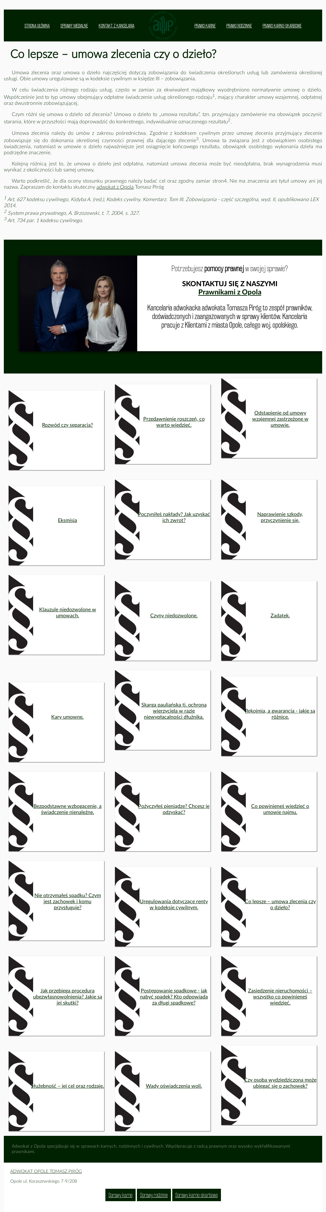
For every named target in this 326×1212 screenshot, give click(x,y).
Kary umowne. (67, 717)
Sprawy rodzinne (154, 1195)
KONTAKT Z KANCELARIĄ (116, 25)
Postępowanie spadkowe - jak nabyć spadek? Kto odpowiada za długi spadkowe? (174, 996)
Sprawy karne (120, 1195)
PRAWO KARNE (205, 25)
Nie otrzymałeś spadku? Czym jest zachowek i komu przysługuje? (67, 901)
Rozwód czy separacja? (67, 425)
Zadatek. (280, 615)
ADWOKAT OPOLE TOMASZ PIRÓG (46, 1171)
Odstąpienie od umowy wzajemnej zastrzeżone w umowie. (280, 419)
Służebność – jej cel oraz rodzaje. (67, 1086)
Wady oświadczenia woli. (174, 1086)
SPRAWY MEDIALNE (74, 25)
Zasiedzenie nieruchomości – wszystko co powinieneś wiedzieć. (280, 996)
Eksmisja (67, 520)
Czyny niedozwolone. (174, 615)
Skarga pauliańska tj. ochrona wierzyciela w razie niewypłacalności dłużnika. (174, 711)
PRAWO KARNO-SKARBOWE (282, 25)
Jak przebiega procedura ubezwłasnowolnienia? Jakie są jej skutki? (67, 996)
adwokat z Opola (115, 187)
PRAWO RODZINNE (239, 25)
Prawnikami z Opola (229, 292)
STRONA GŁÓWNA (37, 25)
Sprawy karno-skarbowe (196, 1195)
